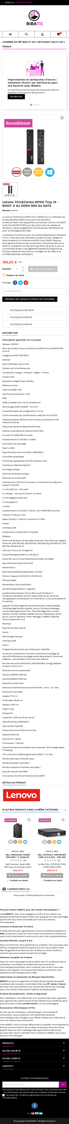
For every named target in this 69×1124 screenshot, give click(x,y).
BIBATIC (9, 1024)
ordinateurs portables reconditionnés (19, 964)
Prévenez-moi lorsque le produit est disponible (30, 299)
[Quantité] (17, 269)
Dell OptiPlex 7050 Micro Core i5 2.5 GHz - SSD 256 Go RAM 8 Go (52, 857)
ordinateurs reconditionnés (18, 998)
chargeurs (24, 1017)
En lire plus (16, 96)
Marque (6, 210)
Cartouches (22, 977)
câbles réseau (41, 1017)
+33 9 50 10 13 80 (23, 2)
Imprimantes (7, 977)
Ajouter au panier (42, 269)
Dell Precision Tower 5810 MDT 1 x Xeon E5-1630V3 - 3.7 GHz (18, 857)
